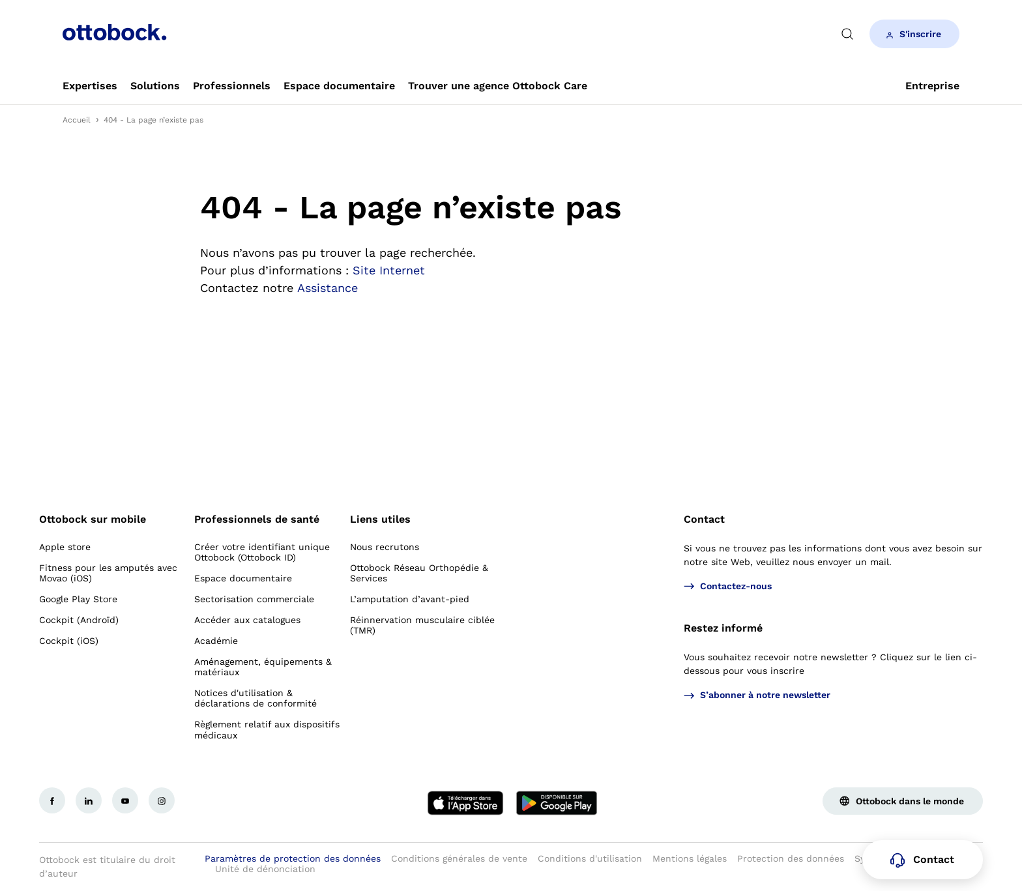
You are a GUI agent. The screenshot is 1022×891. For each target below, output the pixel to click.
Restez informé (723, 628)
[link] (90, 86)
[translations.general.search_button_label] (847, 34)
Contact (704, 519)
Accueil (77, 119)
